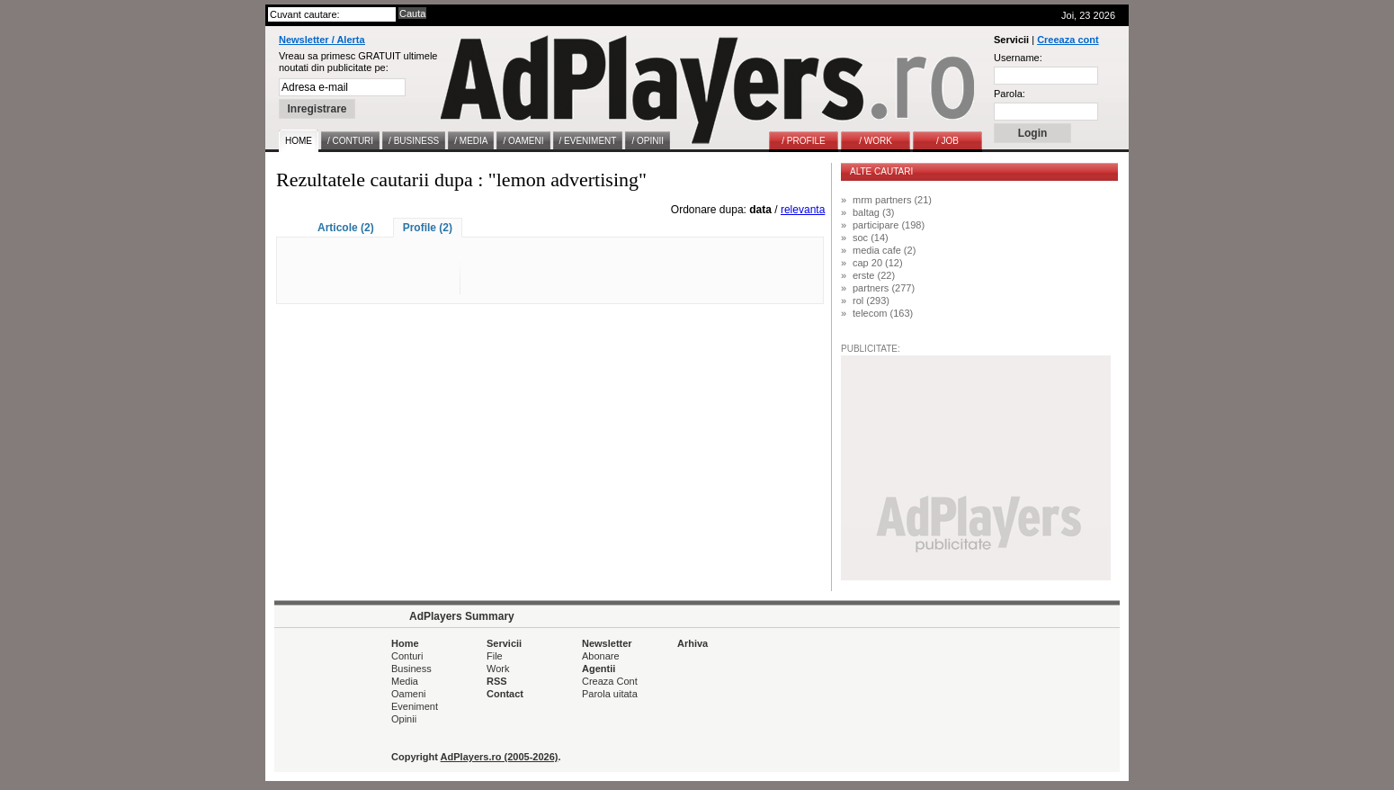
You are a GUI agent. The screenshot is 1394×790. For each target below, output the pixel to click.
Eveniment (414, 706)
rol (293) (871, 300)
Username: (1018, 57)
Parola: (1009, 93)
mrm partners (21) (892, 199)
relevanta (803, 209)
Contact (505, 693)
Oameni (408, 693)
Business (411, 668)
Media (404, 681)
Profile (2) (427, 227)
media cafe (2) (884, 250)
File (495, 656)
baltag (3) (873, 212)
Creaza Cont (610, 681)
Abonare (601, 656)
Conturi (407, 656)
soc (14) (871, 237)
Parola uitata (610, 693)
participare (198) (889, 225)
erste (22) (874, 275)
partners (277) (884, 288)
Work (498, 668)
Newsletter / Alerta (322, 39)
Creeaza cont (1067, 39)
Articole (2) (345, 227)
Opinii (403, 719)
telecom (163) (883, 313)
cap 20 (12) (878, 262)
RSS (497, 681)
